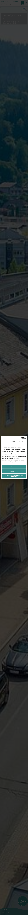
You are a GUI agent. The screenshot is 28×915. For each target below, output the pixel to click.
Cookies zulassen (14, 467)
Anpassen (14, 471)
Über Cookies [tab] (22, 441)
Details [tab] (14, 441)
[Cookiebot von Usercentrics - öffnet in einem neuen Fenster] (20, 438)
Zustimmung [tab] (5, 441)
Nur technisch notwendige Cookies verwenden (14, 476)
